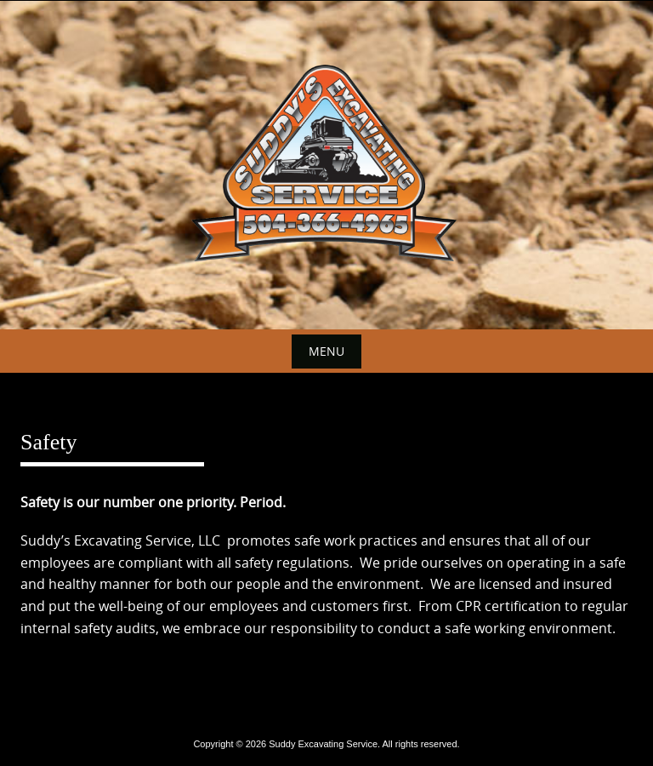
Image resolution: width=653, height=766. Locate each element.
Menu (326, 351)
